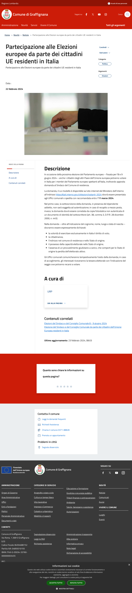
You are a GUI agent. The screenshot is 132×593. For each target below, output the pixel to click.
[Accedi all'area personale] (117, 3)
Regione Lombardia (10, 3)
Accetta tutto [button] (56, 583)
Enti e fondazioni (9, 506)
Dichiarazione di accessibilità (79, 552)
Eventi (102, 519)
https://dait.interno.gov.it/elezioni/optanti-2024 (79, 194)
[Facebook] (85, 14)
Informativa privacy (75, 543)
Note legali (71, 548)
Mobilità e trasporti (42, 516)
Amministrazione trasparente (79, 534)
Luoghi (102, 514)
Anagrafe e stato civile (44, 492)
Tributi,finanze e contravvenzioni (81, 497)
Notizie (26, 35)
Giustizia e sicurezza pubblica (79, 493)
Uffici (4, 502)
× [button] (129, 565)
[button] (66, 588)
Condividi (104, 47)
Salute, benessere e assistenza (80, 507)
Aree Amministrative (11, 497)
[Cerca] (127, 14)
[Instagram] (104, 14)
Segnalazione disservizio (44, 534)
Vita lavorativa (40, 502)
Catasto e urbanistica (43, 511)
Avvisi (101, 502)
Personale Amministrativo (13, 516)
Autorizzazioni (73, 511)
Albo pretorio (72, 539)
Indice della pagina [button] (16, 164)
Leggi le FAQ (39, 539)
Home (7, 35)
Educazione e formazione (77, 488)
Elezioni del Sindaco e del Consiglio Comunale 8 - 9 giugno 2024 (75, 323)
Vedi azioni (105, 52)
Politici (4, 511)
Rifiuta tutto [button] (76, 583)
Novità (16, 35)
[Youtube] (98, 14)
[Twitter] (91, 14)
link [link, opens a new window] (90, 577)
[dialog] (66, 577)
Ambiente (71, 502)
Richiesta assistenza (43, 543)
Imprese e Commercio (43, 506)
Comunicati (104, 497)
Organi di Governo (9, 492)
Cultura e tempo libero (44, 497)
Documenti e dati (9, 520)
